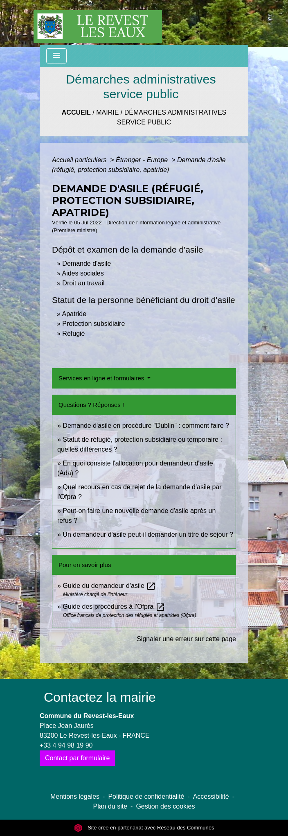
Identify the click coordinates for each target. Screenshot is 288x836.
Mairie (107, 112)
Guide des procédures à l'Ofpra (114, 606)
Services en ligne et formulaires (102, 378)
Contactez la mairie (100, 697)
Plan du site (110, 806)
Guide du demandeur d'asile (109, 585)
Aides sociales (83, 273)
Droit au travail (83, 283)
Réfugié (73, 333)
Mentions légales (74, 796)
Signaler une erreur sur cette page (186, 638)
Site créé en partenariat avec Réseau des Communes (144, 828)
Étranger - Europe (143, 159)
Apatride (74, 313)
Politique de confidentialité (146, 796)
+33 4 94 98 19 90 (66, 745)
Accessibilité (211, 796)
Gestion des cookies (165, 806)
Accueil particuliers (80, 159)
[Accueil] (98, 22)
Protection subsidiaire (93, 323)
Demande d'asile (86, 263)
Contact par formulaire (77, 758)
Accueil (76, 112)
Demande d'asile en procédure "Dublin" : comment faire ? (146, 425)
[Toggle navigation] (56, 55)
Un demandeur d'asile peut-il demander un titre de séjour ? (148, 534)
